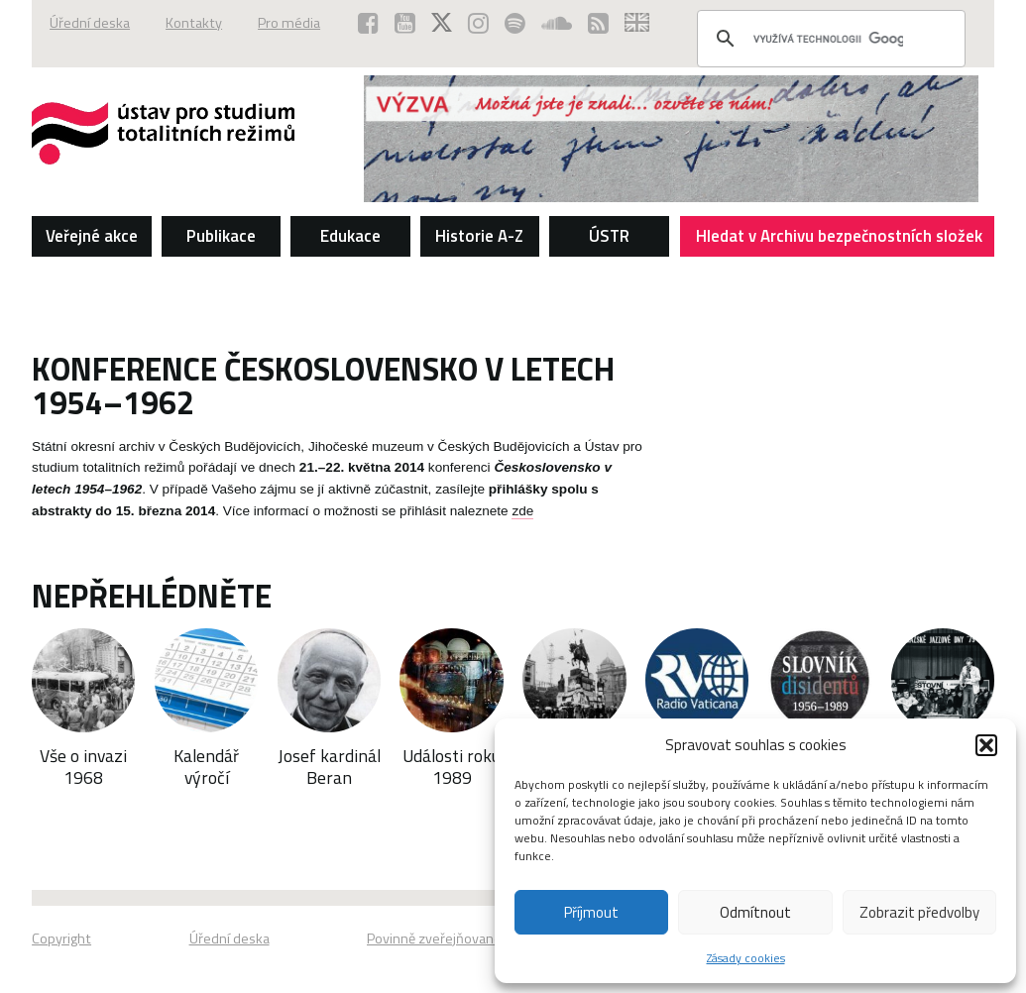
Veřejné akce (92, 236)
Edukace (350, 236)
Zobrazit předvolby (919, 912)
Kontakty (194, 23)
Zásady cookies (746, 957)
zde (522, 510)
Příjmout (591, 912)
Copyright (61, 938)
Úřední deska (90, 23)
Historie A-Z (479, 236)
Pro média (289, 23)
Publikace (221, 236)
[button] (986, 745)
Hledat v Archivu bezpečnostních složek (839, 240)
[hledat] (828, 39)
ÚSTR (609, 236)
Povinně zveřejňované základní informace (493, 938)
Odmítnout (755, 912)
